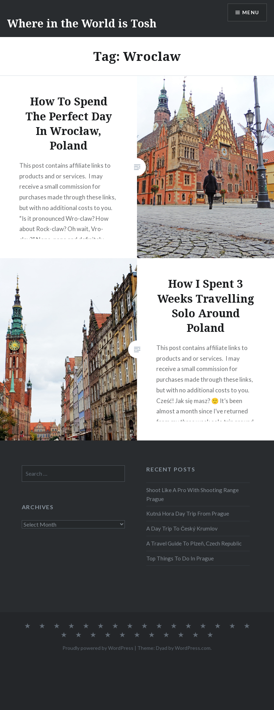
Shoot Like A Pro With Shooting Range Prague (192, 494)
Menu (250, 13)
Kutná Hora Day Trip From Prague (187, 513)
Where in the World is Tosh (82, 23)
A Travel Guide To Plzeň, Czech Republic (194, 543)
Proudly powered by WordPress (97, 648)
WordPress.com (192, 648)
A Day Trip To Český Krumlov (182, 528)
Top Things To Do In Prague (180, 558)
